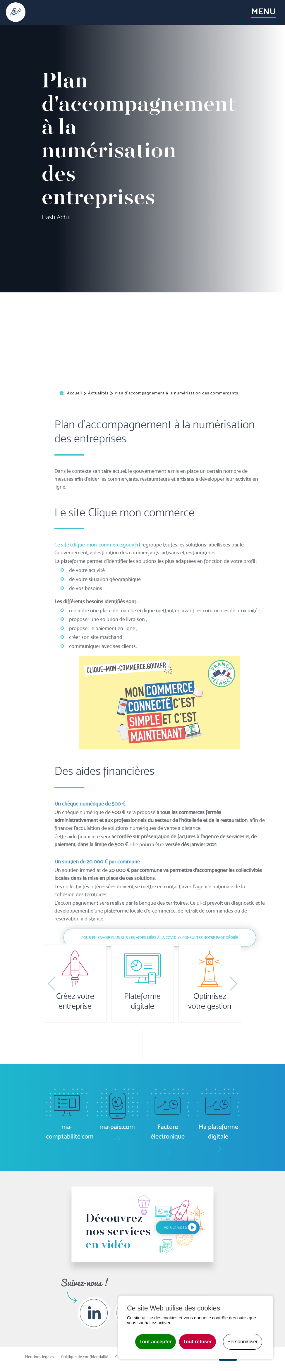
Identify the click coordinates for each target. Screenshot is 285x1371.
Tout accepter (155, 1341)
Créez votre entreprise (75, 1000)
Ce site (61, 663)
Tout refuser (197, 1341)
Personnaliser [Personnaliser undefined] (242, 1341)
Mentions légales (39, 1356)
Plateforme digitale (142, 1000)
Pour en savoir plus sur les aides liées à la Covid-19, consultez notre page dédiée (159, 1056)
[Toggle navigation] (263, 12)
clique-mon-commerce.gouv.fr (105, 663)
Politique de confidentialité (84, 1356)
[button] (51, 983)
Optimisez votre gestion (209, 1000)
